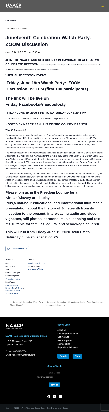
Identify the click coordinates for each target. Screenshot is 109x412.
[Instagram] (60, 396)
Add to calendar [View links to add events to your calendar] (17, 249)
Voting (16, 293)
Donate (63, 356)
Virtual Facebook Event (36, 263)
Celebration (10, 279)
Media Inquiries (64, 340)
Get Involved (63, 337)
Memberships (63, 344)
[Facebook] (48, 396)
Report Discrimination (67, 347)
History (17, 279)
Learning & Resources (67, 333)
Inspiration (9, 291)
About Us (61, 330)
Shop (77, 356)
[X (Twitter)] (54, 396)
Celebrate (19, 288)
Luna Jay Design (61, 408)
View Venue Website (35, 269)
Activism (9, 285)
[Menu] (102, 6)
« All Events (11, 20)
